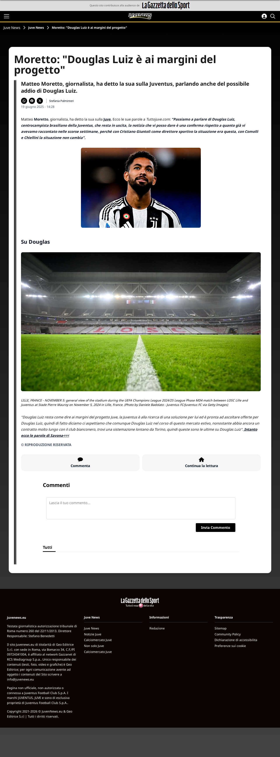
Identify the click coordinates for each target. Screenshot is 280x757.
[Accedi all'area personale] (264, 16)
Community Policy (228, 634)
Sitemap (221, 628)
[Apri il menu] (7, 16)
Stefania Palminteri (61, 101)
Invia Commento (215, 527)
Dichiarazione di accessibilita (236, 640)
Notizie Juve (92, 634)
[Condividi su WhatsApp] (24, 101)
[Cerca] (273, 16)
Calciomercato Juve (98, 640)
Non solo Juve (94, 646)
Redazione (157, 628)
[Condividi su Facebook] (32, 101)
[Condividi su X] (40, 101)
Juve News (12, 27)
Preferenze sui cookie (230, 646)
